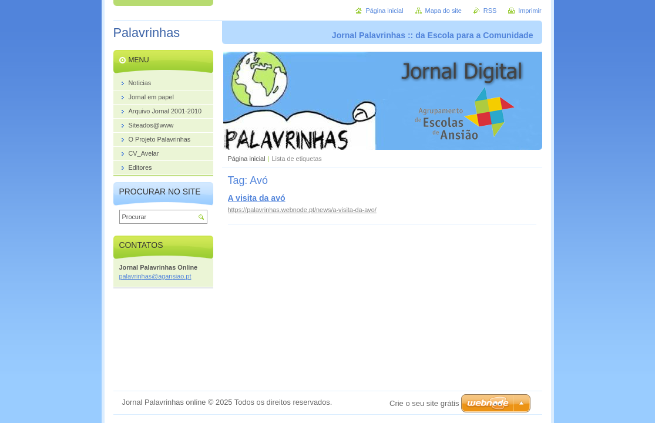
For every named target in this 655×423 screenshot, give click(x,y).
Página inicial (247, 158)
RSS (489, 10)
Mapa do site (443, 10)
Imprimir (529, 10)
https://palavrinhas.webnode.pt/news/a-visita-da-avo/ (302, 209)
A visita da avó (256, 198)
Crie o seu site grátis (424, 403)
